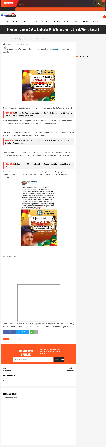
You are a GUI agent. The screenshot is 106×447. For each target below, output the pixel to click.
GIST (25, 339)
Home (6, 21)
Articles (95, 21)
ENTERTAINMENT (15, 339)
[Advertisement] (40, 58)
